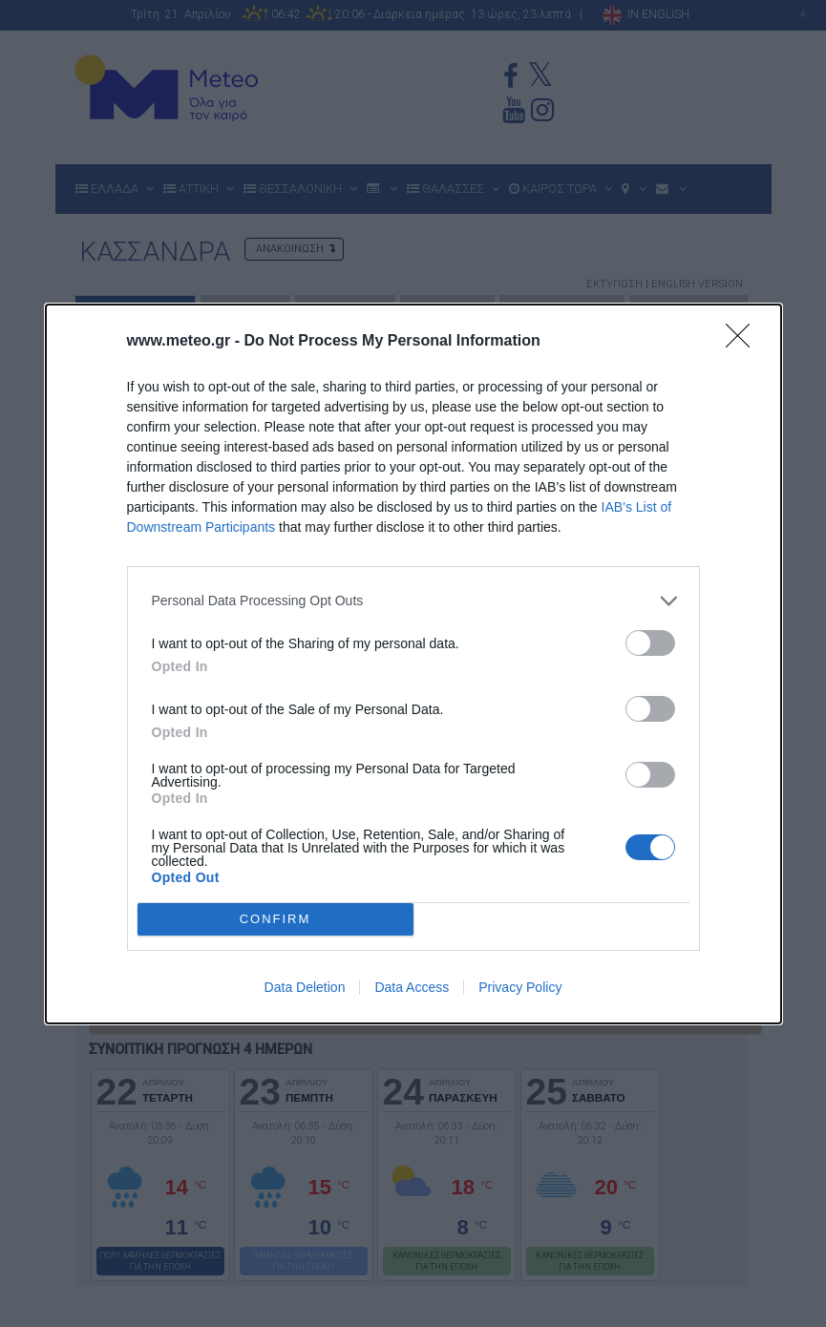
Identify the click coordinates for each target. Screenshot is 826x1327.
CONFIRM (275, 919)
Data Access (411, 987)
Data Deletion (305, 987)
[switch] (650, 643)
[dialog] (413, 664)
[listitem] (413, 601)
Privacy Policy (519, 987)
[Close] (744, 342)
